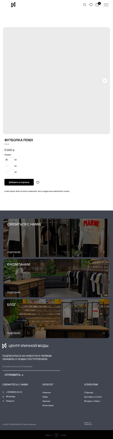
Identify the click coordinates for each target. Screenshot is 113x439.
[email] (31, 366)
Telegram (10, 401)
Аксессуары (48, 405)
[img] (106, 4)
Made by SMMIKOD (88, 423)
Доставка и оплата (93, 397)
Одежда (46, 401)
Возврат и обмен (92, 401)
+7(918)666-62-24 (14, 392)
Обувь (45, 397)
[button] (56, 238)
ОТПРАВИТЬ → (11, 374)
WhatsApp (10, 396)
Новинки (46, 392)
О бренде (88, 392)
